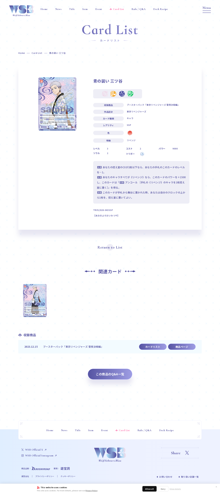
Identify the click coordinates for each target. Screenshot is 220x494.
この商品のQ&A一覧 (110, 374)
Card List (37, 52)
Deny (163, 489)
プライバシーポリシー (44, 476)
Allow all (149, 489)
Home (21, 52)
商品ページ (182, 347)
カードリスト (152, 347)
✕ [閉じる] (216, 486)
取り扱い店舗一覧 (190, 477)
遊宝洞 (65, 468)
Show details (175, 489)
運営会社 (25, 476)
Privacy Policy (91, 490)
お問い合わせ (165, 477)
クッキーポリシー (68, 476)
